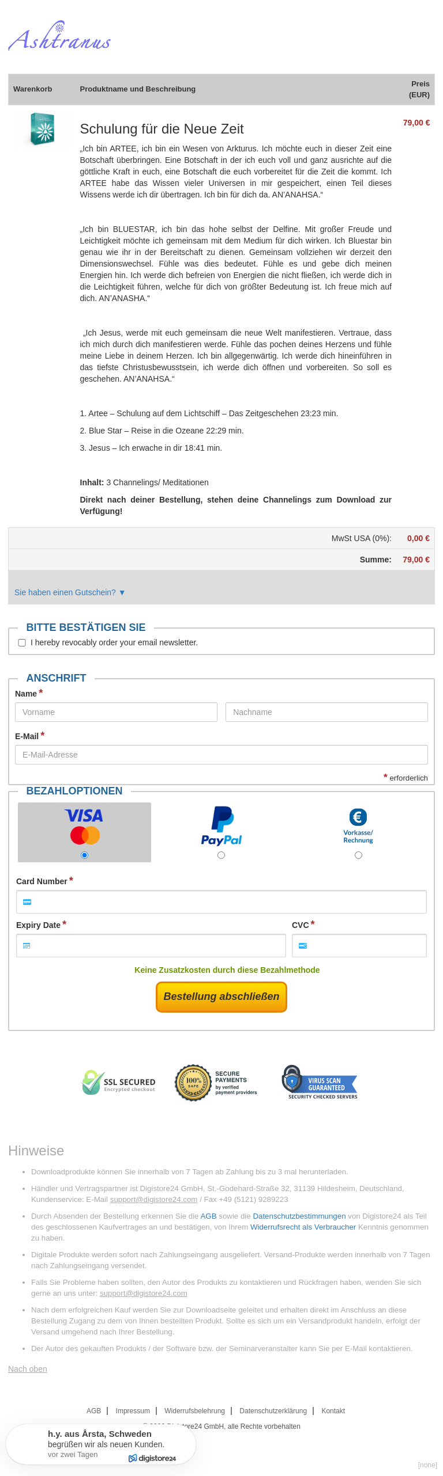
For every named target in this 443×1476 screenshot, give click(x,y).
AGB (208, 1216)
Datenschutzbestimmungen (299, 1216)
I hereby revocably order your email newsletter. (114, 642)
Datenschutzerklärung (273, 1411)
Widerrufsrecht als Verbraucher (303, 1227)
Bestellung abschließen (221, 996)
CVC (300, 925)
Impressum (133, 1411)
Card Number (41, 881)
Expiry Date (38, 925)
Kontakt (333, 1411)
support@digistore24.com (154, 1199)
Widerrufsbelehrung (194, 1411)
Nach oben (27, 1369)
